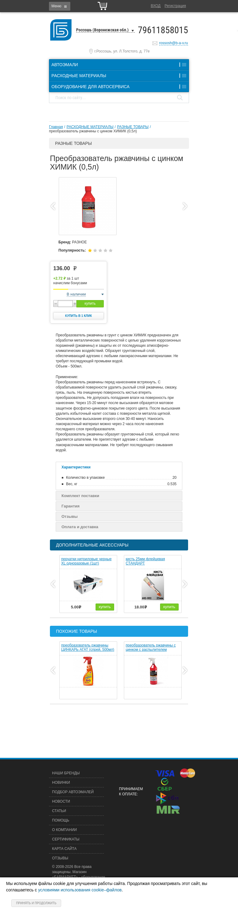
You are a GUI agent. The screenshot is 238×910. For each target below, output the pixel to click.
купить (90, 303)
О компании (64, 830)
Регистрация (175, 6)
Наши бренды (66, 773)
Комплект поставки (80, 495)
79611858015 (163, 30)
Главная (56, 127)
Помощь (60, 820)
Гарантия (70, 506)
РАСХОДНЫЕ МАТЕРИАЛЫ (90, 127)
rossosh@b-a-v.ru (173, 43)
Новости (61, 801)
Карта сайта (64, 849)
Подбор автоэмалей (73, 792)
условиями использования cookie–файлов (80, 889)
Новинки (61, 782)
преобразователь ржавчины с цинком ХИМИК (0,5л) (93, 131)
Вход (155, 6)
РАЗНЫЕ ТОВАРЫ (133, 127)
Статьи (59, 811)
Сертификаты (65, 839)
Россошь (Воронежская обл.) (102, 29)
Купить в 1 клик (78, 315)
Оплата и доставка (79, 527)
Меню (56, 6)
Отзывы (69, 516)
